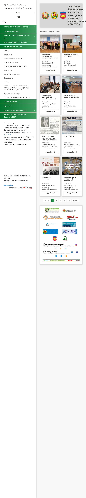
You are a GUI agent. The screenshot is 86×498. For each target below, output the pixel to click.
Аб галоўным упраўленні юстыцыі (16, 27)
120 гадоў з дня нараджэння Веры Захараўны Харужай (49, 138)
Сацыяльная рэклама (11, 62)
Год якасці (7, 106)
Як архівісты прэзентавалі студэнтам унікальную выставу (50, 57)
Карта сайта (8, 185)
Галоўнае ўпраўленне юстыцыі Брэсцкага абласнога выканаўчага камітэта (77, 15)
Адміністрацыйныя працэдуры (15, 42)
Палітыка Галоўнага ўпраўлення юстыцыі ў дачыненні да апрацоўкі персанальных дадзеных (16, 88)
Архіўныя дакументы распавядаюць (17, 97)
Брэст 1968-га (69, 136)
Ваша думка (8, 78)
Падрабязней (50, 70)
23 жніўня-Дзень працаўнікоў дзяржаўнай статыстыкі (70, 179)
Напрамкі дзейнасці (11, 31)
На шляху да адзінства (46, 178)
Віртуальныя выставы (12, 93)
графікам (7, 135)
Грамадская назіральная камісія (15, 66)
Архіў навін (8, 55)
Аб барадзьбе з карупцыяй (13, 58)
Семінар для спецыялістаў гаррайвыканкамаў (49, 97)
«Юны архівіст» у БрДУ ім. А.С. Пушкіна (71, 96)
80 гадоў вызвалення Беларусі (15, 110)
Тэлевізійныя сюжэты (12, 74)
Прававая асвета (10, 101)
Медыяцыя (8, 70)
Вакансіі (7, 82)
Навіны (6, 51)
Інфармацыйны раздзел (13, 47)
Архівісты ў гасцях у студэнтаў (71, 55)
